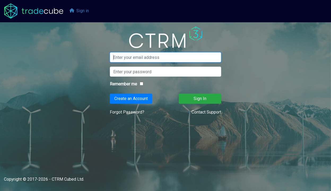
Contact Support (206, 112)
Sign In (200, 98)
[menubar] (79, 11)
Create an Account (131, 98)
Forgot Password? (127, 112)
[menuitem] (79, 11)
